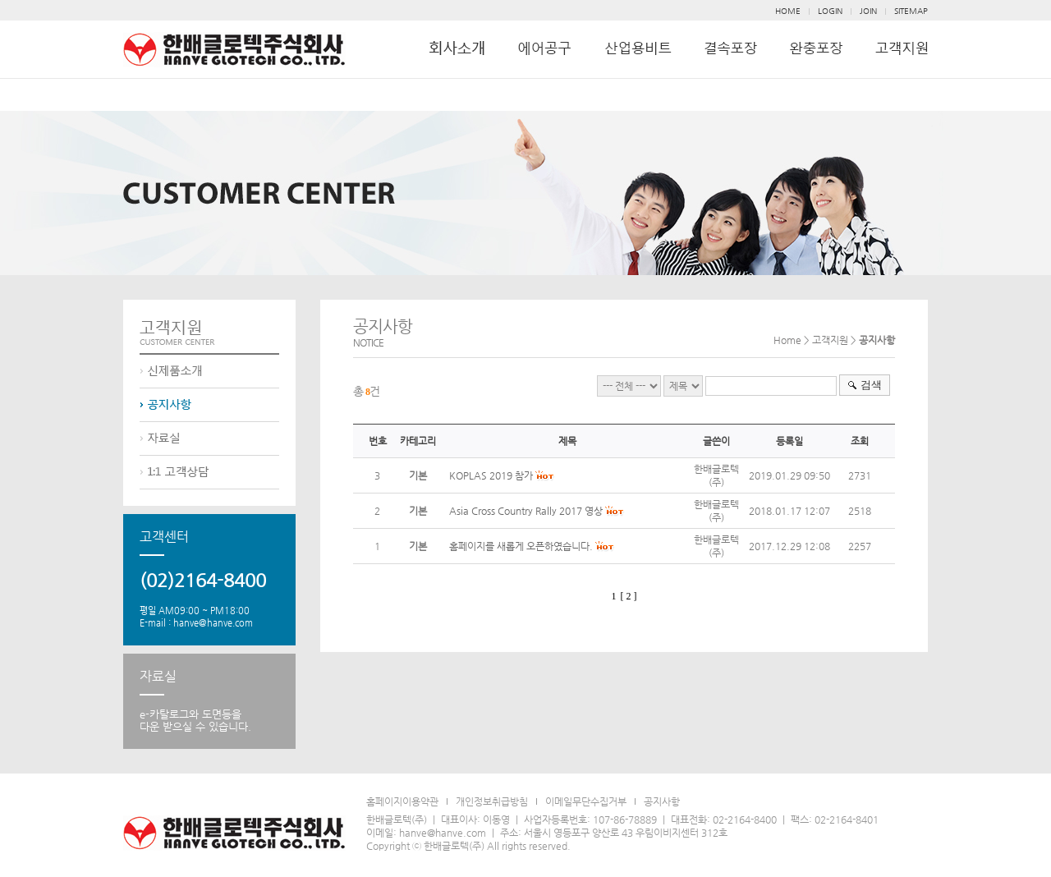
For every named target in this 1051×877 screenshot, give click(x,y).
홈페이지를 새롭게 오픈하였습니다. (521, 546)
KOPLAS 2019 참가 (491, 475)
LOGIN (830, 11)
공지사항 (662, 801)
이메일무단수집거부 (585, 801)
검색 (871, 385)
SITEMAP (911, 11)
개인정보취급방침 (492, 801)
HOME (788, 11)
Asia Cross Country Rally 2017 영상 (526, 511)
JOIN (868, 11)
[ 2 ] (629, 596)
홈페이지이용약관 (402, 801)
